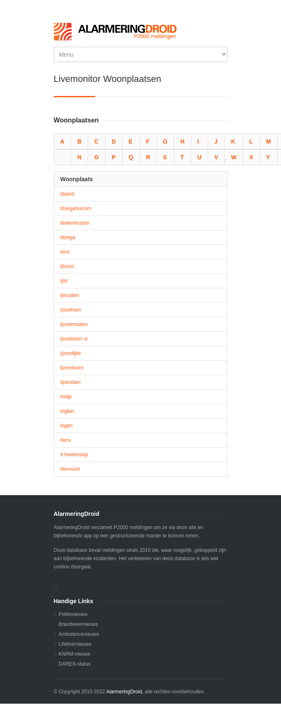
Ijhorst (67, 266)
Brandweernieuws (78, 624)
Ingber (67, 411)
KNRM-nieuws (75, 654)
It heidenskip (74, 455)
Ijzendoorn (72, 368)
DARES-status (75, 664)
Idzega (67, 237)
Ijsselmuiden (74, 324)
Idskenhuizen (75, 223)
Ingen (66, 426)
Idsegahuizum (75, 208)
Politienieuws (73, 614)
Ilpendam (70, 382)
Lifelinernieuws (75, 644)
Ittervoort (70, 469)
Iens (65, 252)
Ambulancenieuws (79, 634)
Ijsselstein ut (74, 339)
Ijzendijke (70, 353)
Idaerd (67, 194)
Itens (65, 440)
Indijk (66, 397)
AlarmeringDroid (124, 692)
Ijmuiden (69, 295)
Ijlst (64, 281)
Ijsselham (71, 310)
